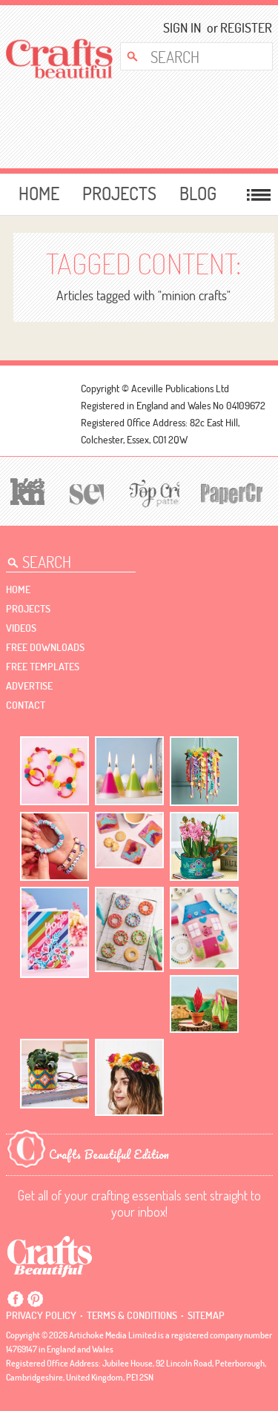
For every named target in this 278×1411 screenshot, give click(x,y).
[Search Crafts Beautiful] (191, 56)
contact (25, 705)
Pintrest (35, 1299)
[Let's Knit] (25, 490)
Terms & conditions (132, 1315)
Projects (119, 193)
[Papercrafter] (231, 492)
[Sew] (84, 492)
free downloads (45, 647)
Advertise (29, 686)
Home (39, 193)
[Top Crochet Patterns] (152, 492)
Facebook (15, 1299)
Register (241, 27)
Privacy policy (41, 1315)
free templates (42, 666)
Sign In (182, 27)
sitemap (206, 1315)
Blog (197, 193)
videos (21, 628)
